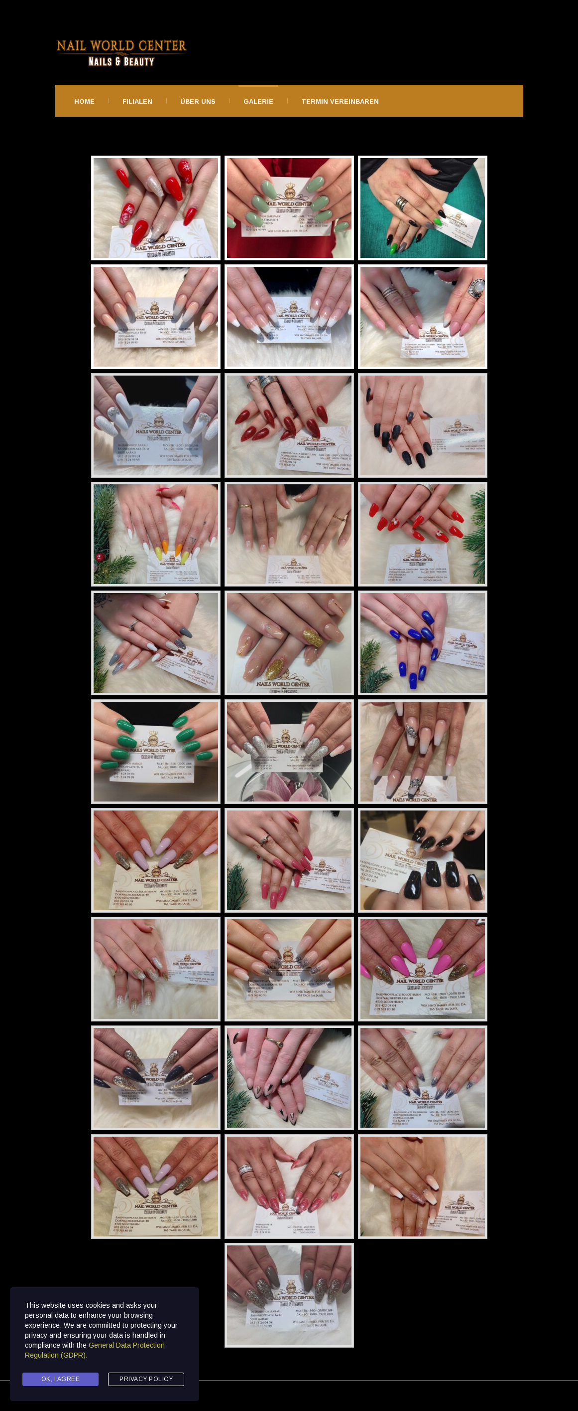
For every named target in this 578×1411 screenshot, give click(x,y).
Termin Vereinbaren (340, 101)
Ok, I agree (60, 1379)
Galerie (258, 101)
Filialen (137, 101)
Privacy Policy (146, 1379)
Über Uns (198, 101)
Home (84, 101)
